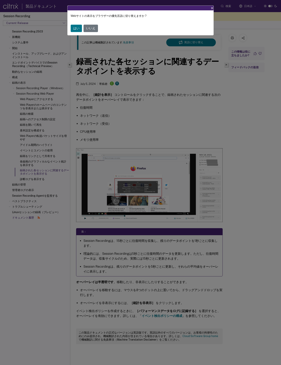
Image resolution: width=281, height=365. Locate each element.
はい (76, 28)
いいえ (90, 28)
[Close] (212, 8)
